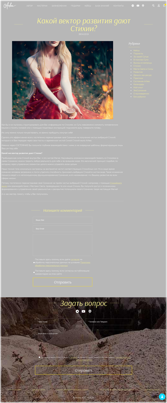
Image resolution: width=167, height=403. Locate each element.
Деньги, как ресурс (142, 75)
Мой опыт (138, 87)
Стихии (137, 66)
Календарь (138, 84)
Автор (30, 6)
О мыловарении (141, 93)
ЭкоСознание (139, 90)
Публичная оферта (152, 390)
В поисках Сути (140, 59)
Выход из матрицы (142, 62)
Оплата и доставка (14, 390)
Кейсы (88, 6)
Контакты (118, 6)
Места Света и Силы (143, 69)
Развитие (138, 72)
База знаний (102, 6)
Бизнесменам (59, 6)
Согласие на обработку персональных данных (116, 390)
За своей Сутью (140, 56)
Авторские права (38, 390)
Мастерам (42, 6)
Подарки (75, 6)
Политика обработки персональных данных (72, 390)
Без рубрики (139, 96)
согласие (75, 259)
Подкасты (138, 53)
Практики (138, 78)
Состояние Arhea (141, 81)
